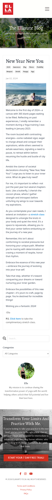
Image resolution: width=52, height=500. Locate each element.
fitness (31, 67)
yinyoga (25, 71)
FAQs (26, 494)
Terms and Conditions (26, 486)
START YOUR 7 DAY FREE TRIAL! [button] (26, 457)
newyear (9, 71)
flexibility (40, 67)
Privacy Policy (26, 490)
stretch (18, 71)
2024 (8, 67)
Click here (15, 318)
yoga (32, 71)
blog (24, 67)
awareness (16, 67)
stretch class (38, 214)
